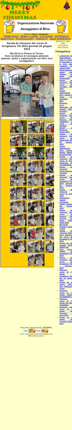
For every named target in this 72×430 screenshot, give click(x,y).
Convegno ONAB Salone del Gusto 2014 (66, 205)
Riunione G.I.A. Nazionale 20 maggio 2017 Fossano (66, 107)
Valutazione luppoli (65, 199)
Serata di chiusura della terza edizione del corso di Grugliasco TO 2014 (66, 236)
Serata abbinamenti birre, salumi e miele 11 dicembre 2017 (66, 96)
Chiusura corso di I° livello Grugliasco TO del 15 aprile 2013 (66, 275)
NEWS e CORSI (29, 36)
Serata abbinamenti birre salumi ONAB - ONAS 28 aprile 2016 (66, 150)
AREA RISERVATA (60, 39)
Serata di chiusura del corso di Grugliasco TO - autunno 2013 (66, 263)
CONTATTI (42, 39)
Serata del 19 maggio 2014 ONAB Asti (66, 245)
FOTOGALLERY (25, 39)
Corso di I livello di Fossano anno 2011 (66, 320)
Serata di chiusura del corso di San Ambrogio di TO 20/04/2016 (66, 161)
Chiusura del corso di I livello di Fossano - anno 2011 (66, 311)
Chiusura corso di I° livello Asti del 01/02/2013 (66, 302)
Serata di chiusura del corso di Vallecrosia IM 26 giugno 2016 (66, 139)
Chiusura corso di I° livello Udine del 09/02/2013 (66, 294)
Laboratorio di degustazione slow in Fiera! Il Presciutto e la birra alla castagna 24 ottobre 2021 (66, 62)
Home (34, 34)
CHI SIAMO (46, 36)
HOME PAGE (11, 36)
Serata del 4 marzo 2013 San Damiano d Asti (66, 285)
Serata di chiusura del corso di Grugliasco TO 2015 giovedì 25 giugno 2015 (66, 181)
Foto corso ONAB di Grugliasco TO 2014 (66, 252)
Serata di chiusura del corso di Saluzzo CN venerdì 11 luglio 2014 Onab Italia (66, 216)
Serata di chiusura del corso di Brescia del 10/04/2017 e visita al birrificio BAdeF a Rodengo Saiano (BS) (66, 122)
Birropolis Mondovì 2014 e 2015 (66, 227)
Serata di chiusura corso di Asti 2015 (66, 193)
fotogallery (43, 34)
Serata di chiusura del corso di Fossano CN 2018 (66, 85)
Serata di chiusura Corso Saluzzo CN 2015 (66, 170)
